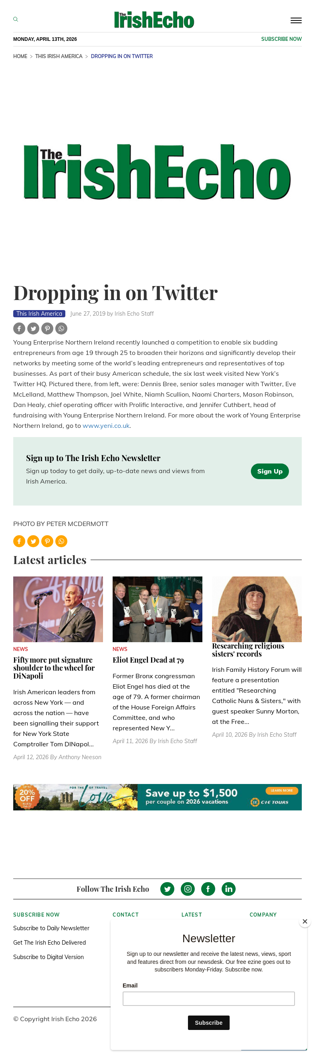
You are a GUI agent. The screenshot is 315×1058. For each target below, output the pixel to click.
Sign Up (270, 471)
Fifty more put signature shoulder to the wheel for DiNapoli (54, 668)
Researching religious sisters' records (248, 650)
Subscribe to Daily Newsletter (51, 928)
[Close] (305, 921)
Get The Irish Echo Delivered (49, 942)
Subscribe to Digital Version (48, 957)
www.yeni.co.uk (106, 425)
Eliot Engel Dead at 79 (148, 660)
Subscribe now (281, 39)
